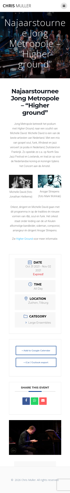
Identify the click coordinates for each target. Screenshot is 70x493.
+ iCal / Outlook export (36, 362)
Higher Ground (24, 238)
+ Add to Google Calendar (36, 350)
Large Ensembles (38, 322)
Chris (17, 6)
